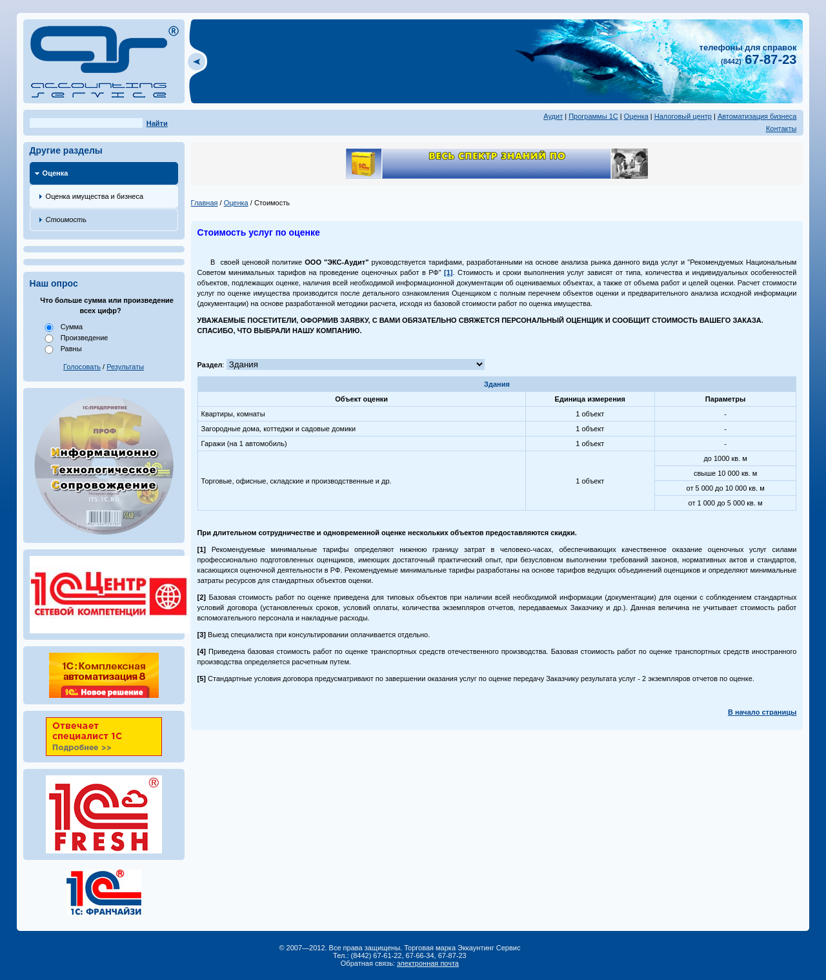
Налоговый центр (683, 116)
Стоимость (66, 219)
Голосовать (82, 367)
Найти (157, 123)
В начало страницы (762, 712)
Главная (204, 203)
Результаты (125, 367)
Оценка (636, 116)
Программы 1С (593, 116)
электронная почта (428, 963)
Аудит (553, 116)
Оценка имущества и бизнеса (94, 196)
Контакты (781, 128)
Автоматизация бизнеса (757, 116)
